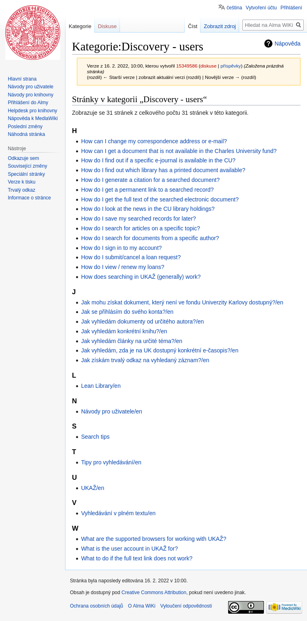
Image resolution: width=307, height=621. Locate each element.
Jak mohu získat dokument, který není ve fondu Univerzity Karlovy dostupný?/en (182, 302)
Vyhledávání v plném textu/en (118, 513)
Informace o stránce (29, 198)
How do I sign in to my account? (121, 248)
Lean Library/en (100, 386)
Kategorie (80, 26)
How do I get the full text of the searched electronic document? (160, 199)
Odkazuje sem (23, 158)
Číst (192, 26)
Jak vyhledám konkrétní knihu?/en (124, 331)
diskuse (208, 65)
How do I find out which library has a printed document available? (163, 170)
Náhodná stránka (26, 134)
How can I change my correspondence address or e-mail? (154, 141)
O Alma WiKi (141, 606)
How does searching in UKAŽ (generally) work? (140, 276)
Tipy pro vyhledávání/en (111, 462)
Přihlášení (291, 8)
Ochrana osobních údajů (96, 606)
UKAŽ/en (92, 488)
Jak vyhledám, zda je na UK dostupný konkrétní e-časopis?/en (159, 350)
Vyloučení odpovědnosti (186, 606)
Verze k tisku (21, 182)
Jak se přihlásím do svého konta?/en (127, 311)
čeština (234, 8)
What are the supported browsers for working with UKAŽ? (153, 539)
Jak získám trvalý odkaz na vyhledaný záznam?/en (145, 360)
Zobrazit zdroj (220, 26)
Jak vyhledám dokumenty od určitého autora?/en (142, 321)
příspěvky (230, 65)
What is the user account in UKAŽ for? (129, 548)
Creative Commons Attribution (154, 592)
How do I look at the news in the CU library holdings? (147, 209)
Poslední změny (25, 126)
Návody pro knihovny (30, 95)
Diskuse (107, 26)
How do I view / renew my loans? (122, 267)
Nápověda (287, 43)
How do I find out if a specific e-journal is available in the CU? (158, 160)
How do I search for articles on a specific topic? (140, 228)
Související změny (27, 166)
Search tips (95, 436)
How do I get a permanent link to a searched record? (147, 189)
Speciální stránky (26, 174)
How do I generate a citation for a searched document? (150, 180)
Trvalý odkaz (21, 190)
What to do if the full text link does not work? (136, 558)
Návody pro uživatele (30, 87)
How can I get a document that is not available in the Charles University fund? (179, 151)
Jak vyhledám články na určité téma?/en (131, 341)
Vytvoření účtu (261, 8)
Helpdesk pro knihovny (32, 111)
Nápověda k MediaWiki (33, 118)
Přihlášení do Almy (28, 102)
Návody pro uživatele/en (111, 411)
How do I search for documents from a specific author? (150, 238)
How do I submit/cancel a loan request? (131, 257)
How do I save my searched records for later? (138, 218)
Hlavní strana (22, 79)
